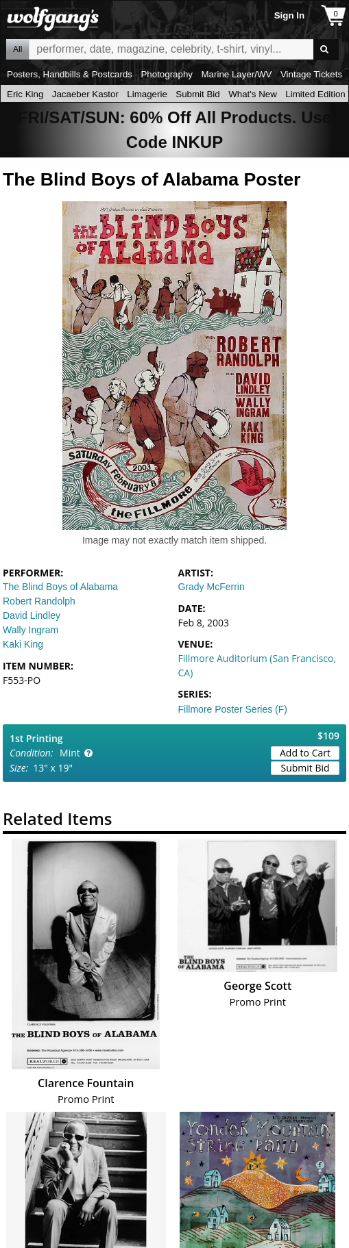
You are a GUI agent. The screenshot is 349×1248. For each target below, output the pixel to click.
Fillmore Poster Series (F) (232, 709)
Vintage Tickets (311, 74)
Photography (167, 74)
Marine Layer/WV (236, 74)
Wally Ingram (30, 629)
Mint (70, 752)
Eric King (25, 94)
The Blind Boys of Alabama (60, 586)
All (17, 49)
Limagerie (147, 94)
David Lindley (31, 615)
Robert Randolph (39, 601)
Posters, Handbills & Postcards (69, 74)
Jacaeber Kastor (85, 94)
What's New (252, 94)
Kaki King (23, 644)
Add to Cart (305, 752)
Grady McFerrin (211, 586)
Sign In (289, 15)
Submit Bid (197, 94)
